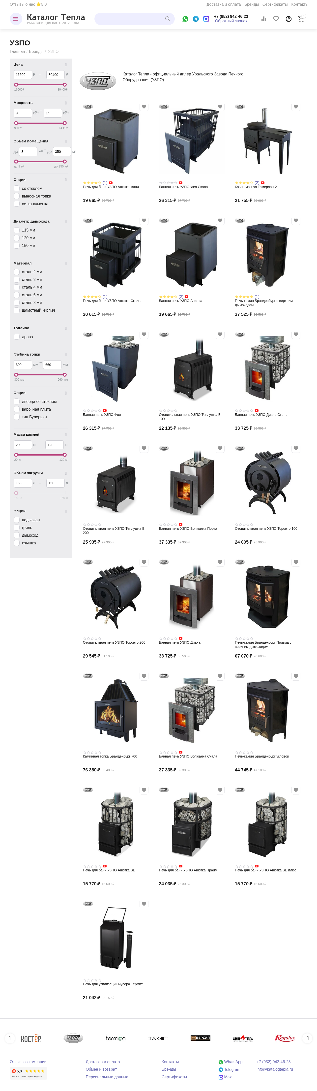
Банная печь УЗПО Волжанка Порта (188, 528)
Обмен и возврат (101, 1069)
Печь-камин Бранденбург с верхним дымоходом (264, 303)
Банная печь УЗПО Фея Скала (183, 187)
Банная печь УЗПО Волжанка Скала (188, 756)
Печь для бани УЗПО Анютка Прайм (188, 870)
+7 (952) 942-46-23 (231, 16)
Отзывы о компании (28, 1062)
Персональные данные (107, 1077)
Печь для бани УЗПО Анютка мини (111, 187)
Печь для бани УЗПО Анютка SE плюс (265, 870)
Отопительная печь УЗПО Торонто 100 (266, 528)
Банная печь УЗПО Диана (180, 642)
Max (225, 1077)
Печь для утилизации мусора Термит (113, 984)
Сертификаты (275, 4)
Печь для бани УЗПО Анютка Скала (112, 301)
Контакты (299, 4)
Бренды (251, 4)
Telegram (229, 1069)
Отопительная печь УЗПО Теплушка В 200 (114, 531)
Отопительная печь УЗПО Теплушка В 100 (190, 417)
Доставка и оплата (224, 4)
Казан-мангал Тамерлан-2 (256, 187)
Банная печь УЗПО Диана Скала (261, 415)
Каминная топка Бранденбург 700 (110, 756)
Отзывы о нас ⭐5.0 (28, 4)
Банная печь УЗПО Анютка (180, 301)
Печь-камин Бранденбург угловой (262, 756)
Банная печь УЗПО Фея (102, 415)
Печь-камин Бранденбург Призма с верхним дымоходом (263, 644)
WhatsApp (230, 1062)
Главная (17, 51)
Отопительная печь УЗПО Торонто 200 (114, 642)
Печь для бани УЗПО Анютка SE (109, 870)
